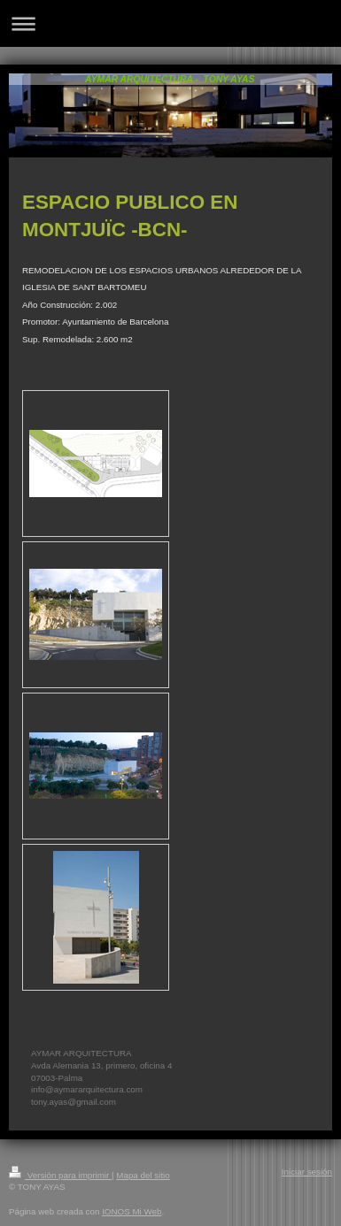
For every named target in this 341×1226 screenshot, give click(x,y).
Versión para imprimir (60, 1175)
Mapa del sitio (142, 1175)
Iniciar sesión (307, 1171)
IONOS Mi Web (131, 1211)
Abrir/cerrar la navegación (170, 23)
